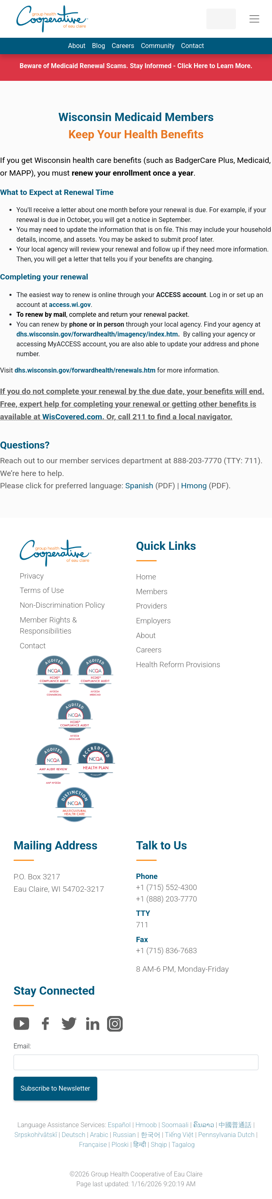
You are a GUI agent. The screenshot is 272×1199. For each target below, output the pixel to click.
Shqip (159, 1145)
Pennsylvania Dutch (226, 1135)
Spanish (139, 485)
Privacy (31, 576)
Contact (192, 46)
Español (119, 1125)
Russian (124, 1135)
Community (157, 46)
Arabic (99, 1135)
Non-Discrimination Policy (62, 605)
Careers (123, 46)
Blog (98, 46)
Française (93, 1145)
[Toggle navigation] (254, 19)
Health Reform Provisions (178, 664)
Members (152, 591)
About (77, 46)
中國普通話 (235, 1125)
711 (142, 924)
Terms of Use (42, 590)
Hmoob (146, 1125)
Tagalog (182, 1145)
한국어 (150, 1135)
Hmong (194, 485)
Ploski (120, 1145)
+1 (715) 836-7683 (166, 950)
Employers (153, 620)
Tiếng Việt (179, 1135)
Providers (151, 606)
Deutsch (73, 1135)
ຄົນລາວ (203, 1125)
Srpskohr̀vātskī (35, 1135)
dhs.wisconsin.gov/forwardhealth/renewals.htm (84, 370)
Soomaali (175, 1125)
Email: (22, 1046)
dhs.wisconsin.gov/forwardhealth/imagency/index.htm (97, 334)
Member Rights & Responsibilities (48, 626)
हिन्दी (139, 1145)
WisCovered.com (72, 416)
